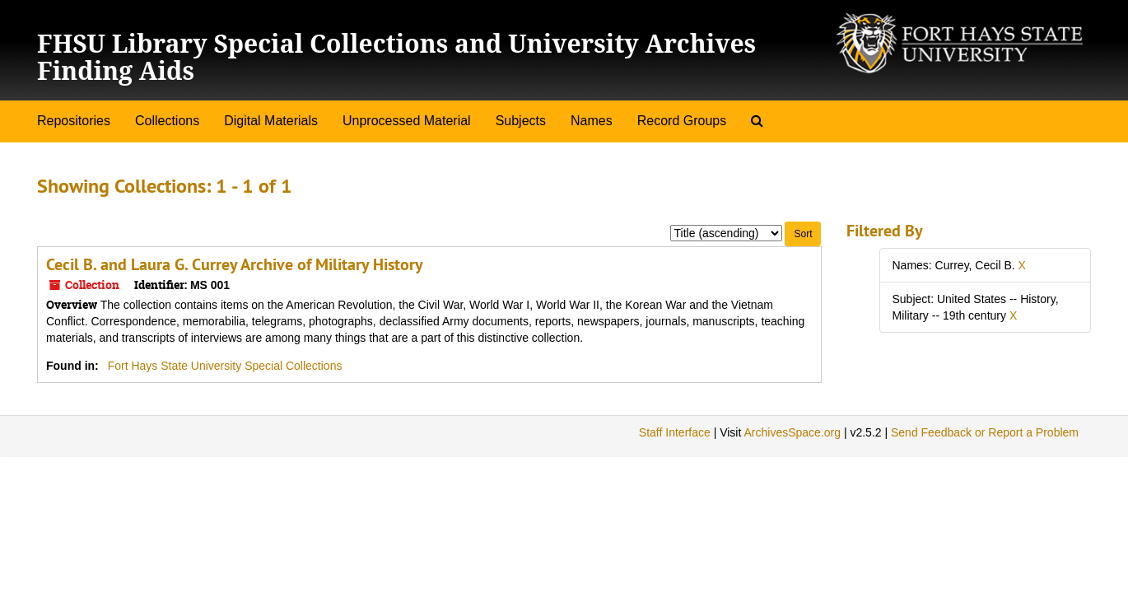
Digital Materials (271, 121)
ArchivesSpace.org (792, 432)
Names (592, 121)
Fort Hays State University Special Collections (225, 365)
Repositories (73, 121)
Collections (167, 121)
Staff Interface (675, 432)
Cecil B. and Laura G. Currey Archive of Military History (234, 264)
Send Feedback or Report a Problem (985, 432)
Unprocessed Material (407, 121)
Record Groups (682, 121)
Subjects (521, 121)
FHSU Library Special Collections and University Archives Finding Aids (396, 56)
